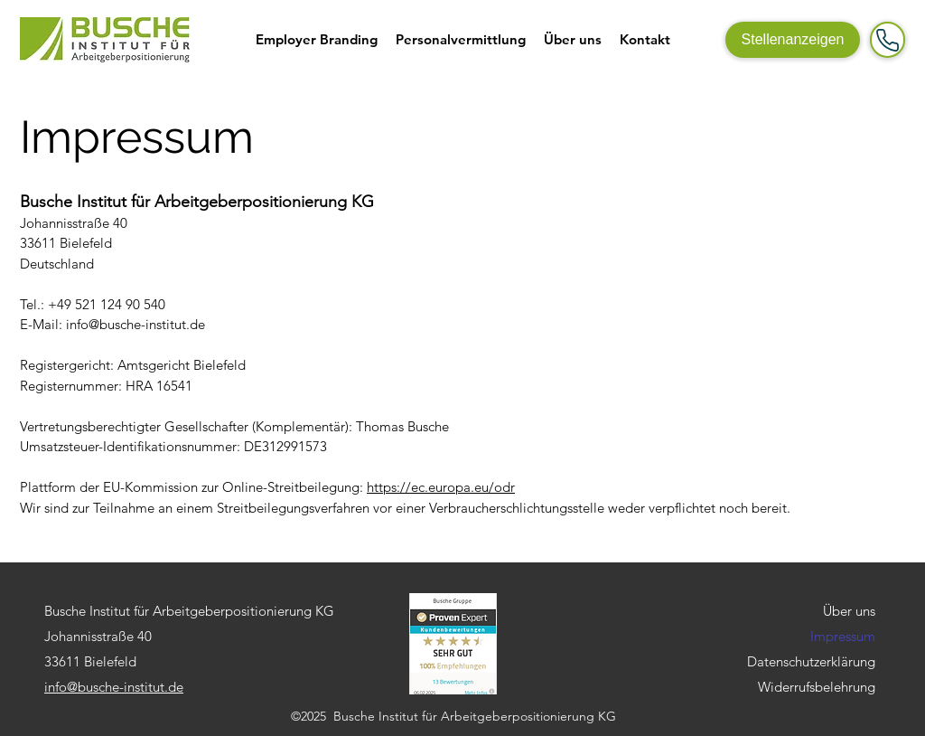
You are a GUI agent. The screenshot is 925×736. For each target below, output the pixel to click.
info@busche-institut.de (135, 324)
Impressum (842, 636)
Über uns (849, 610)
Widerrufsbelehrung (816, 686)
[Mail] (887, 40)
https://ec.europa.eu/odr (441, 486)
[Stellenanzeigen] (792, 40)
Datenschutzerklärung (811, 661)
